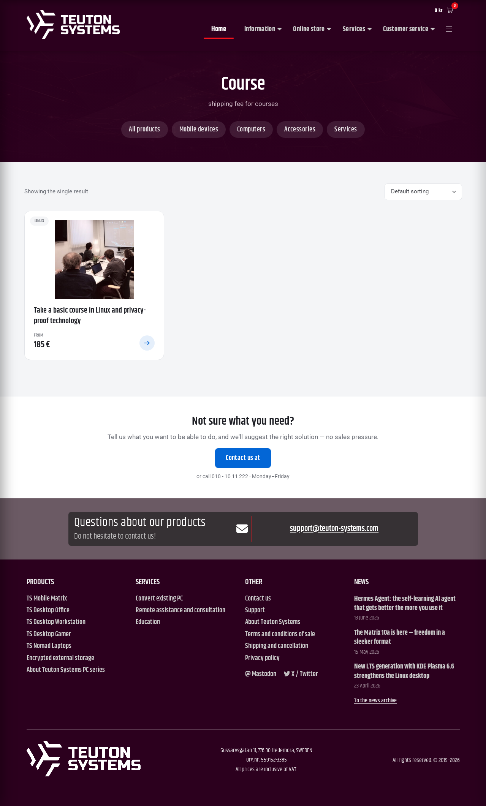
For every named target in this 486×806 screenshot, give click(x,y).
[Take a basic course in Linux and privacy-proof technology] (94, 285)
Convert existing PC (159, 599)
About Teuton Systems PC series (66, 670)
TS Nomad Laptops (49, 646)
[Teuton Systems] (73, 24)
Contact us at (243, 458)
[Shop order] (423, 192)
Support (255, 611)
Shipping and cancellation (276, 646)
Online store (312, 29)
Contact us (258, 599)
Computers (251, 129)
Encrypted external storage (60, 658)
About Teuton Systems (272, 622)
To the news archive (375, 700)
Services (357, 29)
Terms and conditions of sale (280, 634)
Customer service (409, 29)
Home (218, 29)
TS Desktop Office (48, 611)
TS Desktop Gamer (49, 634)
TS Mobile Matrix (47, 599)
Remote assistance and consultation (180, 611)
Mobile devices (198, 129)
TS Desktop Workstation (56, 622)
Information (263, 29)
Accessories (299, 129)
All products (144, 129)
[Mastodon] (260, 674)
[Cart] (446, 10)
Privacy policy (262, 658)
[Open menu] (449, 29)
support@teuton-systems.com (334, 529)
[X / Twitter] (301, 674)
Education (148, 622)
